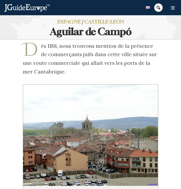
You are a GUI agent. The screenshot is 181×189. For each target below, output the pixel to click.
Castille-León (104, 22)
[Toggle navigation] (173, 8)
